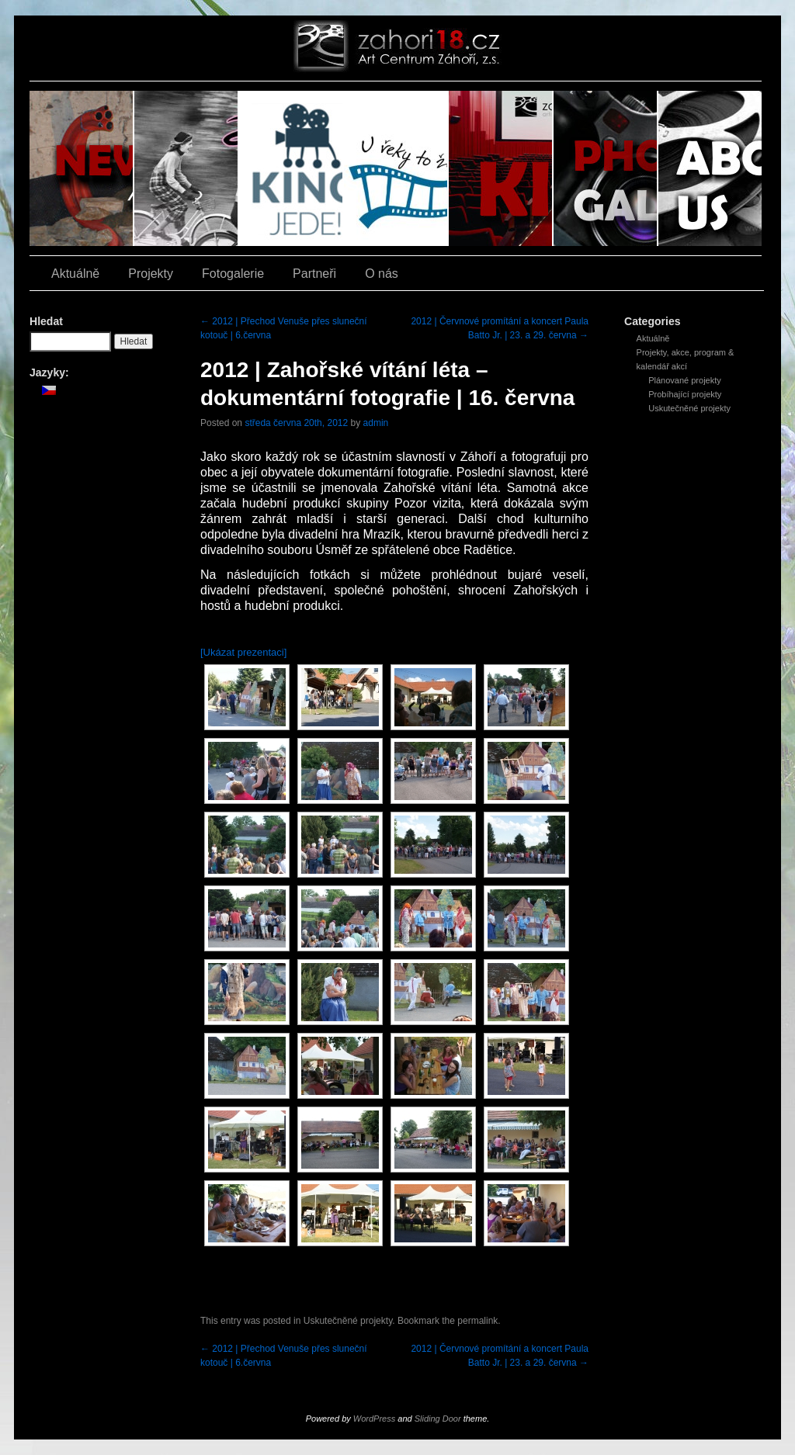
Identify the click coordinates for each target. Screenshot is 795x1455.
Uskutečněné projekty (689, 408)
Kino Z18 (501, 168)
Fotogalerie (606, 168)
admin (376, 422)
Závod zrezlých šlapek (186, 168)
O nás (710, 168)
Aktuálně (82, 168)
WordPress (374, 1418)
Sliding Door (438, 1418)
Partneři (314, 273)
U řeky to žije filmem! (396, 168)
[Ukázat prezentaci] (243, 652)
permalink (477, 1320)
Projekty (150, 273)
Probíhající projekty (684, 394)
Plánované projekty (684, 380)
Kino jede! (291, 168)
